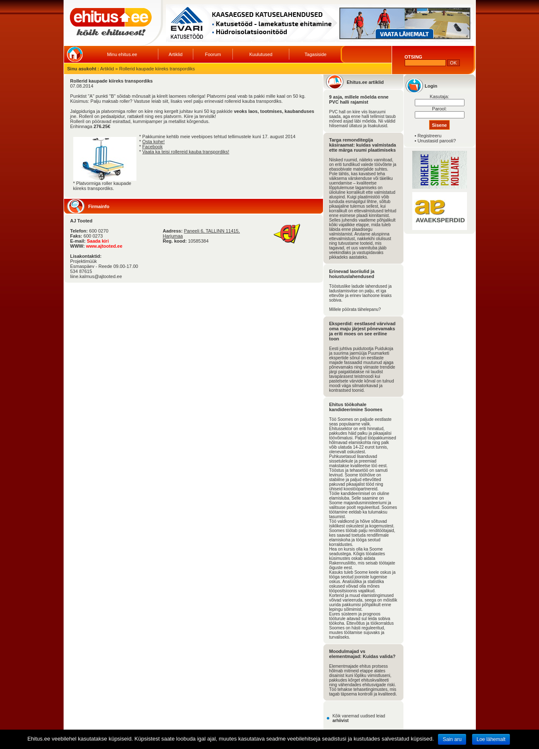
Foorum (213, 54)
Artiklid (175, 54)
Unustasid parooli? (436, 140)
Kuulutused (260, 54)
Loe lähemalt (491, 739)
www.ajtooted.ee (104, 246)
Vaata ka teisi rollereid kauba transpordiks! (185, 151)
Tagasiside (315, 54)
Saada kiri (98, 240)
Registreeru (429, 135)
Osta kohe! (153, 141)
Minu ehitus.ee (122, 54)
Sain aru (452, 739)
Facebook (152, 146)
